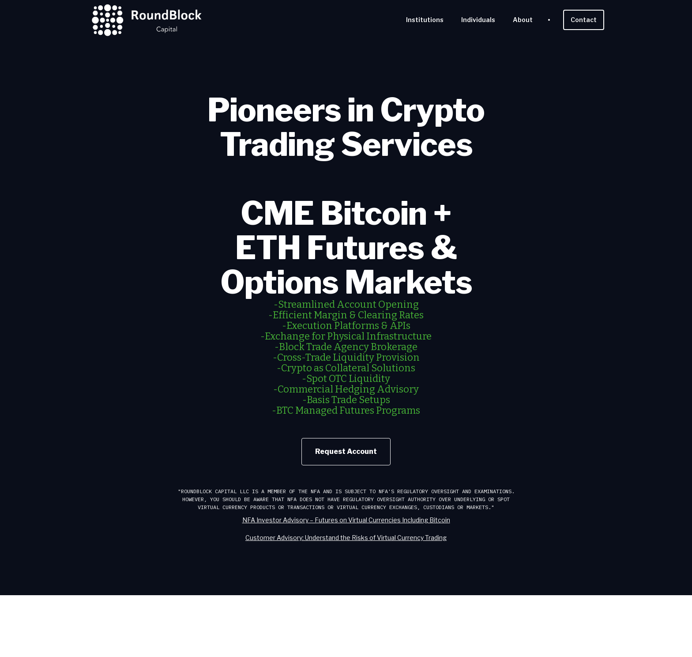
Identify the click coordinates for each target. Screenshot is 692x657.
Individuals (478, 19)
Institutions (425, 19)
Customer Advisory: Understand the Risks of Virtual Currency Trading (346, 537)
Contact (584, 19)
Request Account (346, 451)
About (523, 19)
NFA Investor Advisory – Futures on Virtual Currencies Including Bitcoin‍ (346, 520)
